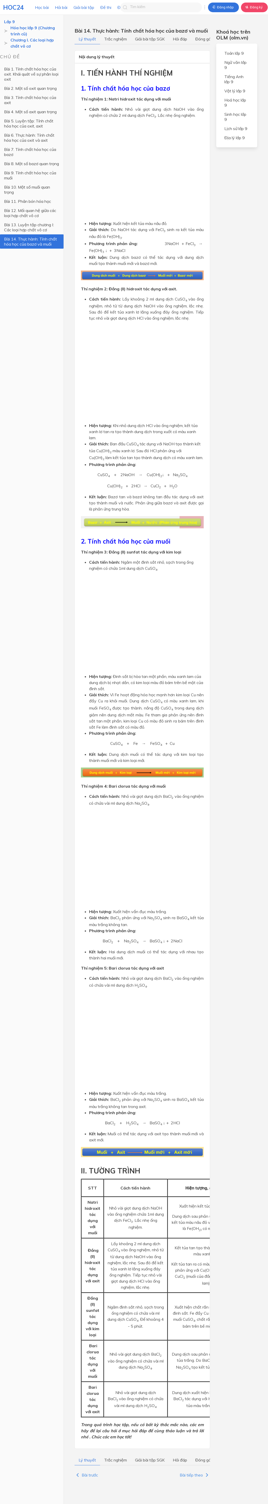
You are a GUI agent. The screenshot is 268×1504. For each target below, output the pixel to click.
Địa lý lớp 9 (234, 137)
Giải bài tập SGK (150, 38)
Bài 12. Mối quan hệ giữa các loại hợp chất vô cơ (30, 213)
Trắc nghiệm (115, 38)
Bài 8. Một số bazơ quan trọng (31, 163)
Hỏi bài (61, 7)
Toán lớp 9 (234, 53)
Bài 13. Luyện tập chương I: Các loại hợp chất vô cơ (29, 227)
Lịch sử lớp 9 (235, 128)
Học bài (42, 7)
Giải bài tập (84, 7)
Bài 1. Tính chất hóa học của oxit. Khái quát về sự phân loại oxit (31, 74)
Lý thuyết (87, 38)
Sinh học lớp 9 (235, 117)
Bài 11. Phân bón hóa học (27, 201)
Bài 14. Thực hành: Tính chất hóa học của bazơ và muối (30, 241)
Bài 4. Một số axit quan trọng (30, 111)
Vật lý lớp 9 (234, 90)
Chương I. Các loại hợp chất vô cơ (32, 43)
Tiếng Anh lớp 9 (233, 79)
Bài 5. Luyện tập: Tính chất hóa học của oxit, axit (28, 123)
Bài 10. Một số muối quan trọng (27, 190)
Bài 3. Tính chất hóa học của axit (30, 100)
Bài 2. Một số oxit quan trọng (30, 88)
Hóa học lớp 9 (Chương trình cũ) (32, 30)
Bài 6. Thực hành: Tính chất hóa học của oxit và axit (29, 138)
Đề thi (105, 7)
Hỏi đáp (180, 38)
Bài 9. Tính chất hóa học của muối (30, 175)
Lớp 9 (9, 21)
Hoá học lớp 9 (235, 102)
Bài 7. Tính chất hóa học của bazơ (30, 152)
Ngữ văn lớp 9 (235, 65)
